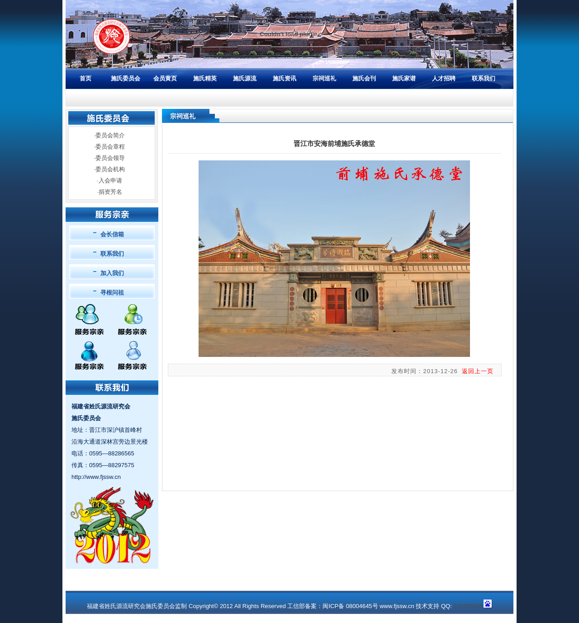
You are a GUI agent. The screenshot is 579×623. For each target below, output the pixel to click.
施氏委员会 (125, 78)
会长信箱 (112, 234)
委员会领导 (110, 158)
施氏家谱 (404, 78)
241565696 (468, 606)
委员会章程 (110, 146)
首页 (85, 78)
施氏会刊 (364, 78)
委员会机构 (110, 169)
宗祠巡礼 (324, 78)
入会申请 (110, 180)
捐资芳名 (110, 191)
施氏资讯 (284, 78)
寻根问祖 (112, 292)
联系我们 (483, 78)
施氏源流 (244, 78)
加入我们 (112, 273)
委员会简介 (110, 135)
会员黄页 (165, 78)
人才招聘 (444, 78)
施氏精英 (205, 78)
